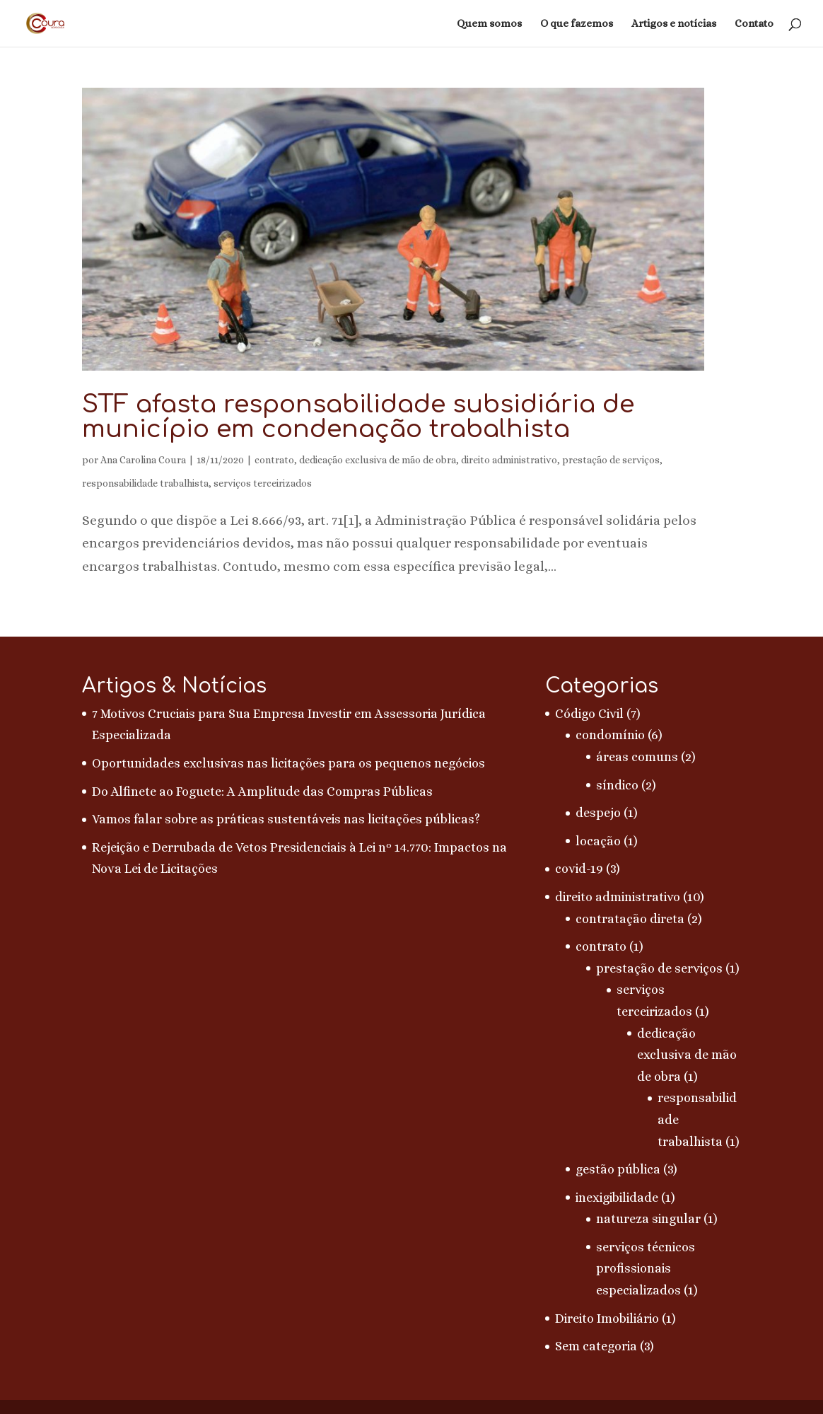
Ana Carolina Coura (143, 459)
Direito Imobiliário (607, 1318)
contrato (274, 459)
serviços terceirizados (263, 483)
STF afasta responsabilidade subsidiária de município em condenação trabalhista (358, 416)
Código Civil (589, 714)
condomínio (610, 735)
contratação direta (630, 919)
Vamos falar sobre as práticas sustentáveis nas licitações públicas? (286, 819)
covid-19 (579, 869)
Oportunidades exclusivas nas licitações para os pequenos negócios (288, 763)
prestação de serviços (611, 459)
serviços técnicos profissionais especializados (645, 1268)
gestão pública (618, 1169)
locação (598, 841)
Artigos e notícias (673, 24)
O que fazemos (576, 24)
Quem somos (489, 24)
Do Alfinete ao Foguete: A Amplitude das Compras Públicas (262, 791)
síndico (617, 785)
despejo (598, 813)
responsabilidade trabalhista (145, 483)
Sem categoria (596, 1346)
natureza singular (648, 1219)
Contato (754, 24)
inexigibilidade (617, 1197)
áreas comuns (637, 757)
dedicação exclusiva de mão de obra (377, 459)
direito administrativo (509, 459)
